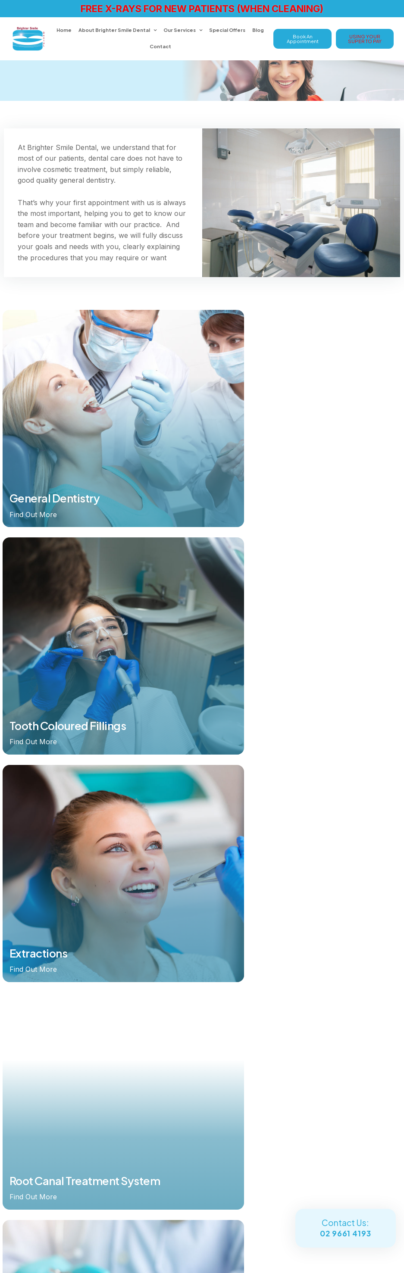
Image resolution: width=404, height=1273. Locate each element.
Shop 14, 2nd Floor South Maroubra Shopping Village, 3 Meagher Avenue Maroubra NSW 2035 (101, 1185)
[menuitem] (89, 951)
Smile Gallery (158, 1040)
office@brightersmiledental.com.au (101, 1158)
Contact (161, 46)
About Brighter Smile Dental (115, 30)
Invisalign (153, 963)
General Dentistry (164, 1018)
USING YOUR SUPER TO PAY (365, 38)
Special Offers (228, 30)
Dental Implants (161, 952)
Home (64, 30)
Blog (259, 30)
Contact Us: (345, 1228)
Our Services (180, 30)
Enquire (26, 1212)
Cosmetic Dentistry (166, 1029)
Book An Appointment (303, 38)
